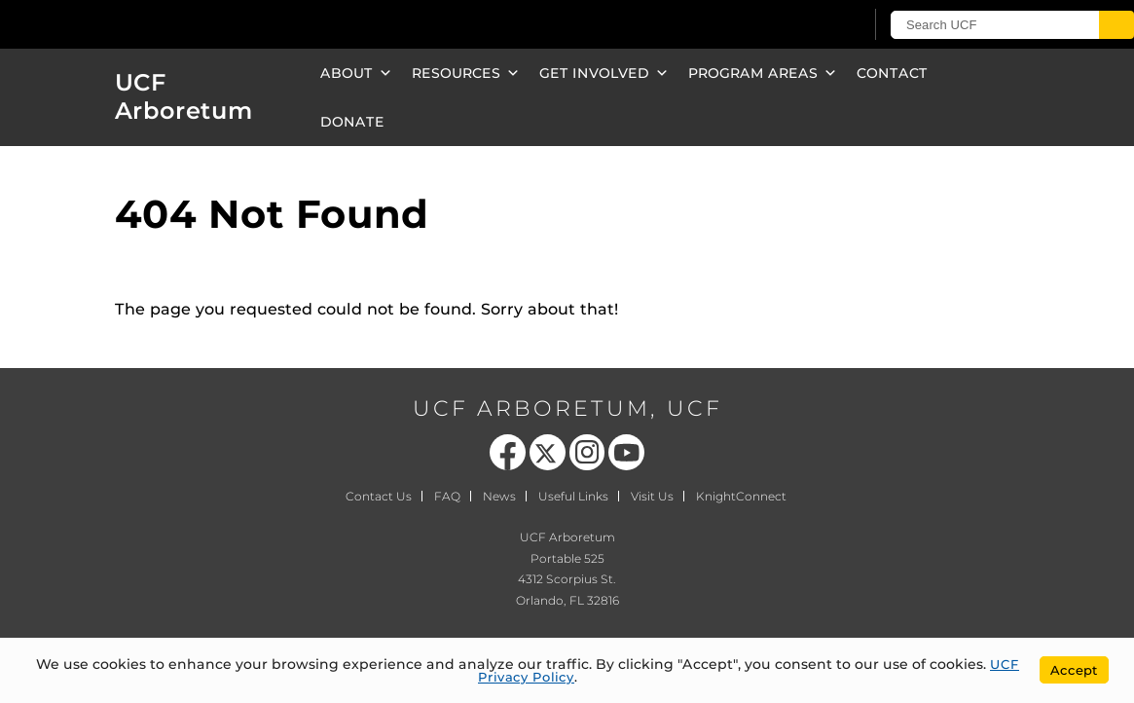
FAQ (447, 496)
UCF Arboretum (184, 96)
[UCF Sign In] (800, 25)
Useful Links (573, 496)
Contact (892, 73)
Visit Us (652, 496)
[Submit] (1116, 25)
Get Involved (604, 73)
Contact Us (379, 496)
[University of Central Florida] (144, 24)
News (499, 496)
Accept (1074, 670)
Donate (352, 121)
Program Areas (762, 73)
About (356, 73)
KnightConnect (741, 496)
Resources (466, 73)
